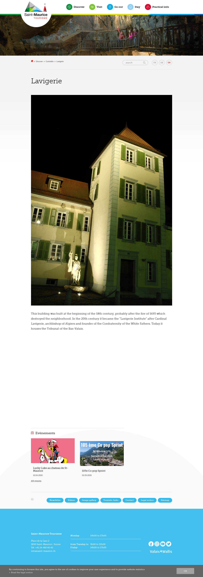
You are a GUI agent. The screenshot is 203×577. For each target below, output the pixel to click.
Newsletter (55, 500)
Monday (74, 535)
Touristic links (110, 500)
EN (169, 62)
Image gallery (89, 500)
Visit (99, 6)
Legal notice (147, 500)
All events (36, 481)
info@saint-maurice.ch (43, 551)
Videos (71, 500)
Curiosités (50, 61)
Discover (79, 6)
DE (162, 62)
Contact (130, 500)
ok (185, 571)
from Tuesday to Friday (79, 546)
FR (154, 62)
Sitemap (165, 500)
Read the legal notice (22, 572)
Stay (137, 6)
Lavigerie (60, 61)
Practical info (160, 6)
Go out (118, 6)
